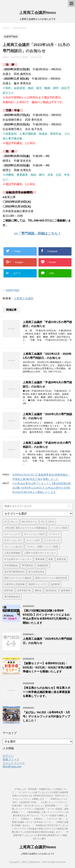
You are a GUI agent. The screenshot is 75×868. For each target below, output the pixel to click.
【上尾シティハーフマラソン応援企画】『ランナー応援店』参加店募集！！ (40, 808)
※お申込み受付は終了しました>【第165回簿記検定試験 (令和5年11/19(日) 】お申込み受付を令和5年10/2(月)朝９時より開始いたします (41, 488)
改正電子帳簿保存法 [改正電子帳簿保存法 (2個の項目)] (14, 571)
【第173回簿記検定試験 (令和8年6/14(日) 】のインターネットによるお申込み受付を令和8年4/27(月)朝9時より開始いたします (47, 616)
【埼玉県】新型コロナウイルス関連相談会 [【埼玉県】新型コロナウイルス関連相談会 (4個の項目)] (25, 528)
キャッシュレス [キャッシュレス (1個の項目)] (12, 534)
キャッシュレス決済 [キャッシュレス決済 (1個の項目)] (34, 534)
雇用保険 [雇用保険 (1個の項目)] (65, 590)
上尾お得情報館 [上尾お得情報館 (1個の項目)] (12, 553)
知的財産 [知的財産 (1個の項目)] (55, 584)
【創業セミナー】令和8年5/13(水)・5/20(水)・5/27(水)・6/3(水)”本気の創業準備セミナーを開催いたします (47, 667)
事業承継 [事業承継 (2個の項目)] (39, 559)
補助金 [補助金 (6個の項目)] (38, 590)
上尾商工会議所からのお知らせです (37, 854)
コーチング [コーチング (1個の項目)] (54, 534)
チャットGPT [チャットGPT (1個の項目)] (33, 540)
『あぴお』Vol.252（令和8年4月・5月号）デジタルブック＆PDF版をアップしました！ (46, 716)
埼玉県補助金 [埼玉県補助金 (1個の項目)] (11, 565)
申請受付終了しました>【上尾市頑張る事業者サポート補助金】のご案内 (41, 835)
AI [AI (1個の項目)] (5, 521)
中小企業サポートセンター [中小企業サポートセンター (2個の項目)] (17, 559)
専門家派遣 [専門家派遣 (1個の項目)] (27, 565)
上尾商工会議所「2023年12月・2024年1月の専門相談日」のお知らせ (47, 355)
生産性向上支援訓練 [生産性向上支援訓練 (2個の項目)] (14, 584)
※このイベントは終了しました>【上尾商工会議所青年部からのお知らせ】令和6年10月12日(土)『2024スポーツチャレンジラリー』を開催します (40, 795)
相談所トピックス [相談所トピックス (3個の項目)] (37, 584)
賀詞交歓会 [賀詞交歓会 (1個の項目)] (51, 590)
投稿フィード (11, 759)
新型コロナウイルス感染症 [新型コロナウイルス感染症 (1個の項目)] (17, 578)
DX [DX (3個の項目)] (42, 521)
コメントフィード (14, 763)
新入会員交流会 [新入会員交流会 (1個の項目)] (36, 571)
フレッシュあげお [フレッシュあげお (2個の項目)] (13, 546)
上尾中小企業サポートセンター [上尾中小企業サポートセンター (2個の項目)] (40, 553)
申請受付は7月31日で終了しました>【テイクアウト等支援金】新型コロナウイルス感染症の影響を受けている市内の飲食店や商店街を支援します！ (40, 828)
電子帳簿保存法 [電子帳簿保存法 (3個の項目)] (12, 596)
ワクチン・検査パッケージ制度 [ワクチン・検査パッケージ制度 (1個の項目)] (42, 546)
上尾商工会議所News (37, 12)
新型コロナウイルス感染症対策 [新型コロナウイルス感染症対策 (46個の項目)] (51, 578)
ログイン (8, 755)
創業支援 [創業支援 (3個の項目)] (61, 559)
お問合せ (25, 819)
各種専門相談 (12, 290)
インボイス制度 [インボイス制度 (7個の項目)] (59, 528)
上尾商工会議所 (23, 298)
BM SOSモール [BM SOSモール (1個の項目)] (29, 521)
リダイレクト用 (54, 819)
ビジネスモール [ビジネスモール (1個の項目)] (52, 540)
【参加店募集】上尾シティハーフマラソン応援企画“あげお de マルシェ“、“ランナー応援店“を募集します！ (40, 815)
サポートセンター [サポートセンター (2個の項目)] (13, 540)
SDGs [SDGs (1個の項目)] (51, 521)
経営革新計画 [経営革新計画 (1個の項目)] (24, 590)
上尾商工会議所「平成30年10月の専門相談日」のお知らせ (47, 444)
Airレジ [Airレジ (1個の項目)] (14, 521)
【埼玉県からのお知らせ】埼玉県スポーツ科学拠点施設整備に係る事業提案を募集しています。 (46, 691)
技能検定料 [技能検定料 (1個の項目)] (42, 565)
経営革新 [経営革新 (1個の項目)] (8, 590)
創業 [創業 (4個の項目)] (50, 559)
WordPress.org (12, 766)
